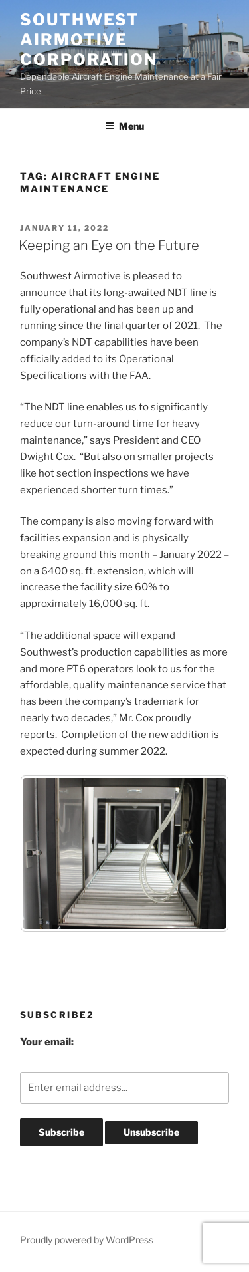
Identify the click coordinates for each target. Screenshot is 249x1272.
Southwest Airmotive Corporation (88, 39)
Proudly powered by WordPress (86, 1239)
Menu (124, 126)
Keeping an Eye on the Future (109, 245)
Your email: (47, 1042)
